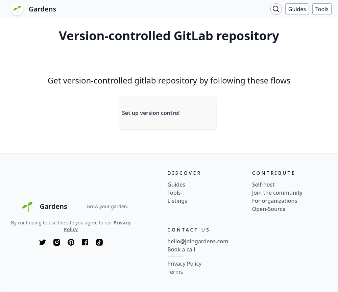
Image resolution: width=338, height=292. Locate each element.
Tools (322, 9)
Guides (297, 9)
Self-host (263, 184)
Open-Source (269, 209)
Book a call (181, 249)
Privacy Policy (184, 263)
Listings (177, 200)
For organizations (274, 200)
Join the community (277, 192)
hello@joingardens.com (197, 241)
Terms (175, 271)
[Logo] (35, 9)
